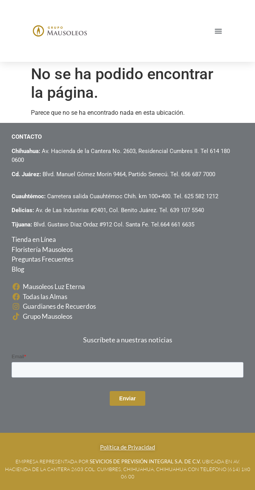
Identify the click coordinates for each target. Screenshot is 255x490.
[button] (218, 31)
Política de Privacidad (127, 447)
